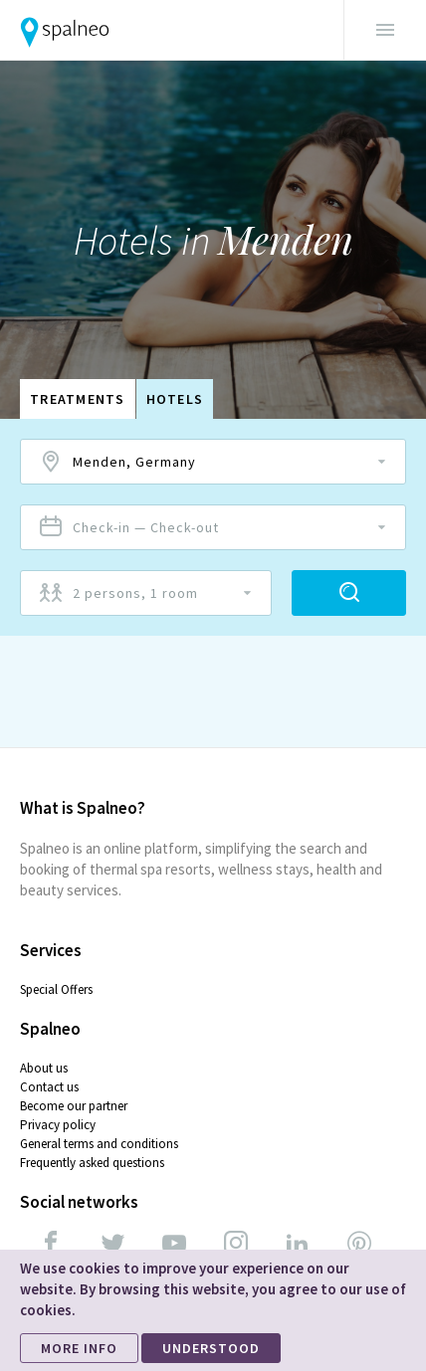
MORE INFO (79, 1348)
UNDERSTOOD (211, 1348)
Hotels (175, 399)
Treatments (77, 399)
